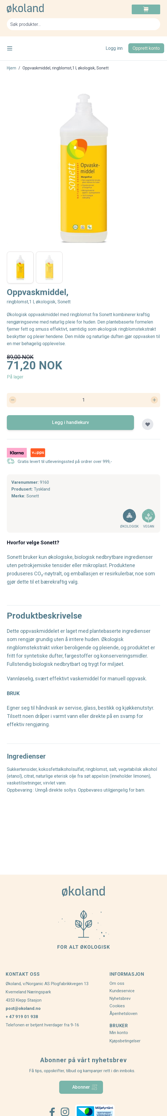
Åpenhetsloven (123, 1013)
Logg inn (114, 48)
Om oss (117, 983)
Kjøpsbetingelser (125, 1040)
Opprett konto (146, 48)
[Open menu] (10, 48)
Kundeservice (122, 990)
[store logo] (45, 8)
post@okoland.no (23, 1008)
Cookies (117, 1005)
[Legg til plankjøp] (147, 424)
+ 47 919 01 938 (22, 1016)
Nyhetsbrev (120, 998)
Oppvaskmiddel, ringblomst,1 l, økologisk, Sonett (65, 68)
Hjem (11, 68)
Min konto (119, 1032)
